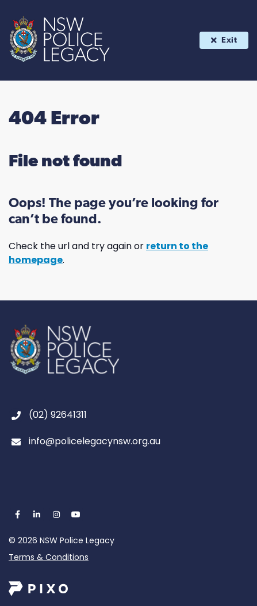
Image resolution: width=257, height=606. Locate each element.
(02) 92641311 (58, 414)
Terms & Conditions (49, 557)
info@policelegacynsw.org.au (94, 441)
